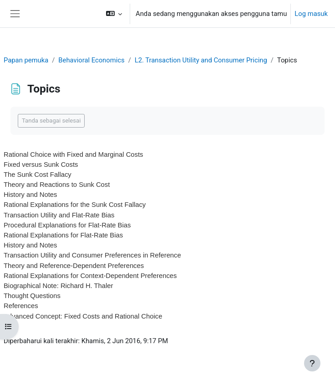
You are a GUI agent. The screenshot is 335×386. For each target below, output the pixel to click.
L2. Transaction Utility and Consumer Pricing (201, 60)
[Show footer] (312, 363)
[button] (114, 13)
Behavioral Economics (91, 60)
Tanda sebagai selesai (51, 120)
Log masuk (311, 14)
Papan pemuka (26, 60)
